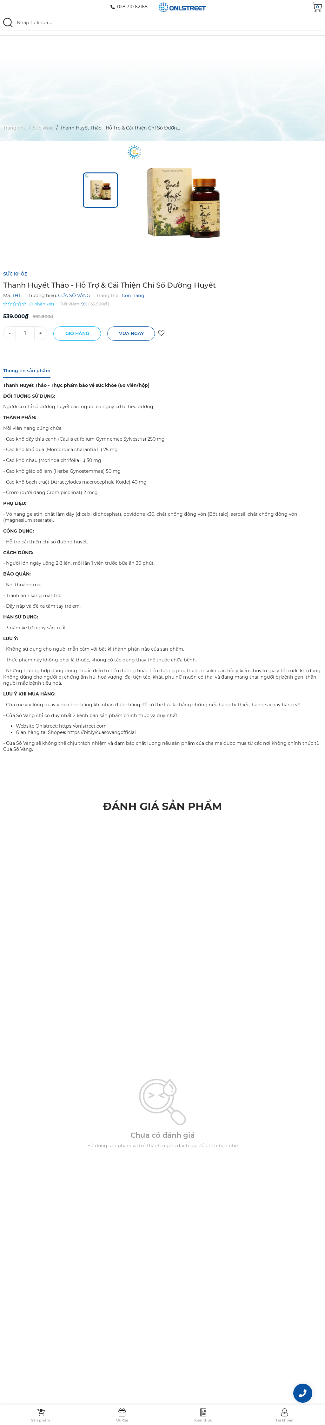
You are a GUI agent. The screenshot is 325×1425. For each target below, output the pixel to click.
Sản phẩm (40, 1420)
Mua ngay (131, 333)
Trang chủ (14, 129)
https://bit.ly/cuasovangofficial (101, 732)
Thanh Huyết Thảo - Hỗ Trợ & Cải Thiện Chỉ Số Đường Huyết (127, 129)
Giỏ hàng (77, 333)
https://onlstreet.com (83, 726)
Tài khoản (284, 1420)
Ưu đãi (122, 1420)
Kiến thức (203, 1420)
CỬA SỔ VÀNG (74, 295)
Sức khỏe (43, 129)
